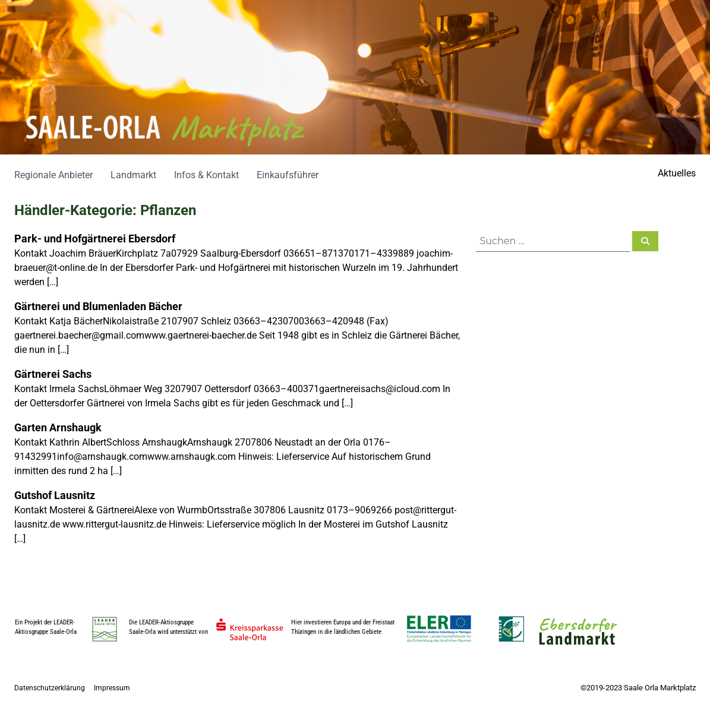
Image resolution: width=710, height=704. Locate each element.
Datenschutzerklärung (49, 688)
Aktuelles (677, 173)
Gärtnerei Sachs (52, 374)
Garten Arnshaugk (58, 427)
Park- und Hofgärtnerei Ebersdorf (94, 238)
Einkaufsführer (287, 175)
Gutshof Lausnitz (54, 495)
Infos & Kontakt (206, 175)
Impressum (112, 688)
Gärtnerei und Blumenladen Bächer (98, 306)
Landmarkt (133, 175)
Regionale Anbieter (53, 175)
